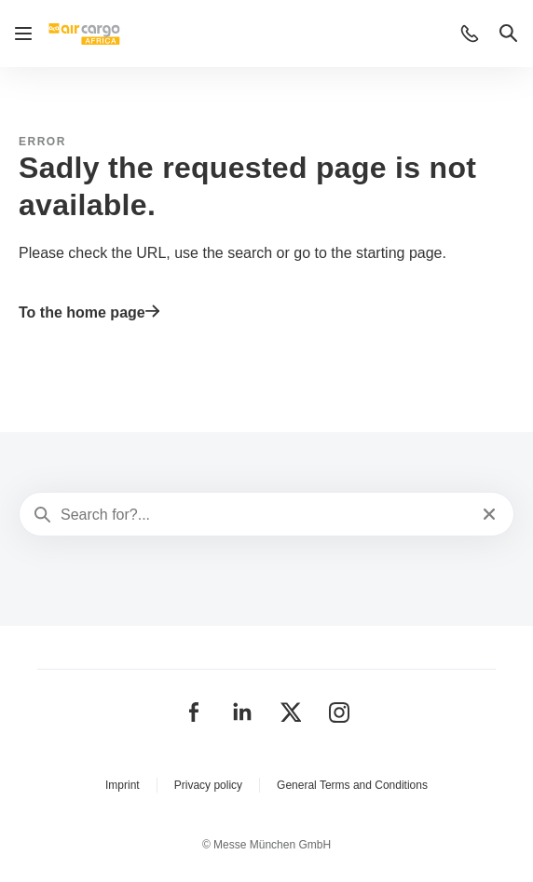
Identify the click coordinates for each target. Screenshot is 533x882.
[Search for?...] (265, 515)
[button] (469, 33)
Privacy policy (208, 785)
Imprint (122, 785)
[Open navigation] (23, 33)
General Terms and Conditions (352, 785)
